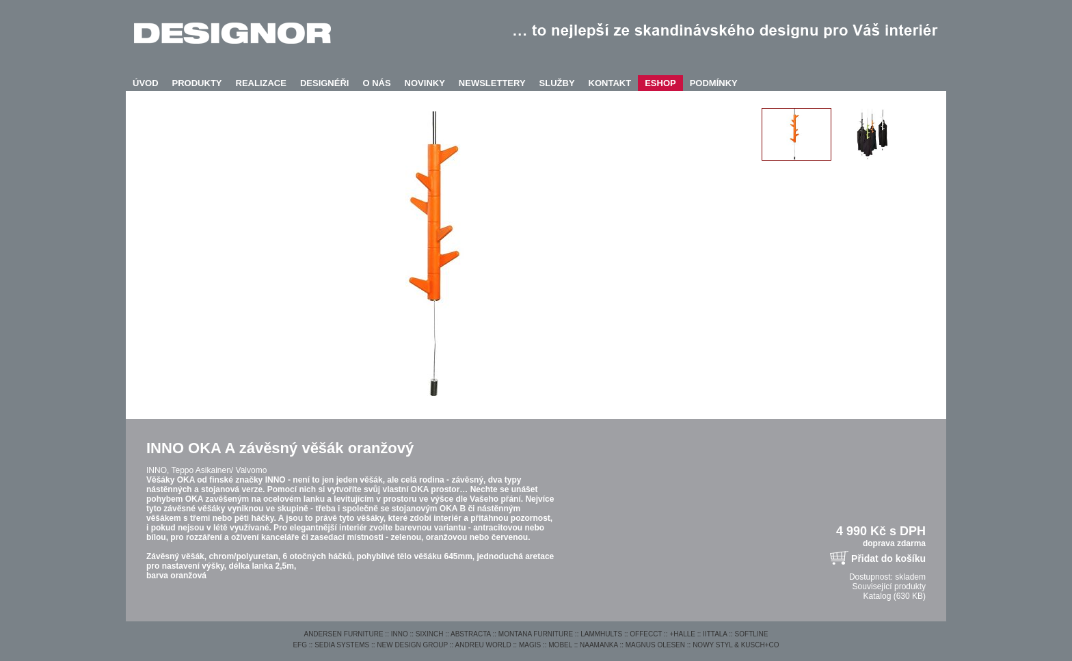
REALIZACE (261, 83)
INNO (399, 634)
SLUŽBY (557, 83)
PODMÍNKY (714, 83)
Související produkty (889, 586)
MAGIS (530, 645)
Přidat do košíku (888, 558)
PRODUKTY (197, 83)
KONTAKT (610, 83)
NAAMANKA (599, 645)
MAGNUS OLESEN (655, 645)
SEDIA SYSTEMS (341, 645)
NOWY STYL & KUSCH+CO (736, 645)
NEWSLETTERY (492, 83)
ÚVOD (146, 83)
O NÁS (376, 83)
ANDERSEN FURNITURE (343, 634)
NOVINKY (425, 83)
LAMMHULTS (601, 634)
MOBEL (560, 645)
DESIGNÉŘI (324, 83)
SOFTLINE (751, 634)
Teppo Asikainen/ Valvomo (219, 470)
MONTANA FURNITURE (535, 634)
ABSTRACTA (471, 634)
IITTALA (715, 634)
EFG (300, 645)
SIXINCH (430, 634)
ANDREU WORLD (483, 645)
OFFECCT (646, 634)
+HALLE (682, 634)
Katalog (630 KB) (894, 596)
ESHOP (660, 83)
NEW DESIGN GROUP (412, 645)
